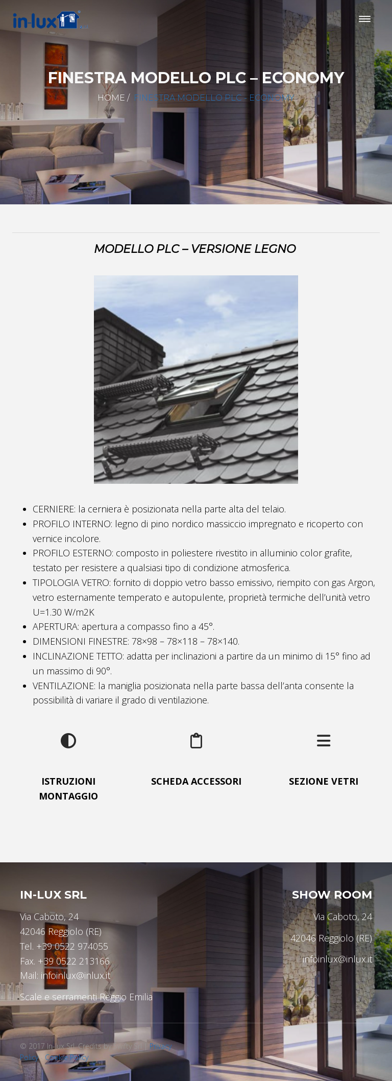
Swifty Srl (127, 1046)
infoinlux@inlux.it (75, 975)
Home (111, 98)
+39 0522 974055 (72, 946)
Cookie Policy (66, 1057)
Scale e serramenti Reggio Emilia (86, 997)
